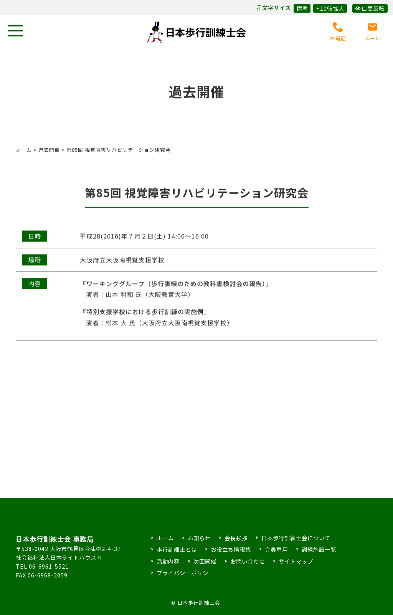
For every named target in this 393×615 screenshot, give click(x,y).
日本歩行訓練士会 (196, 32)
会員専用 (276, 549)
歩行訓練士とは (177, 549)
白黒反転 (370, 8)
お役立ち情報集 (231, 549)
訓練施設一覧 (319, 549)
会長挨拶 (236, 538)
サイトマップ (296, 561)
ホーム (24, 149)
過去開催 (49, 149)
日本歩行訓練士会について (295, 538)
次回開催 (204, 561)
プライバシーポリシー (185, 573)
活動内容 (168, 561)
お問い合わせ (247, 561)
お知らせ (199, 538)
